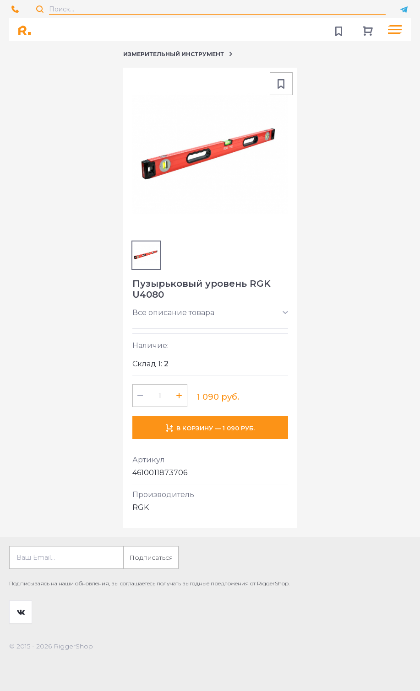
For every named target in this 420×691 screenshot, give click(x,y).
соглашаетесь (137, 583)
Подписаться (151, 557)
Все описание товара (173, 312)
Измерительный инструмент (173, 54)
